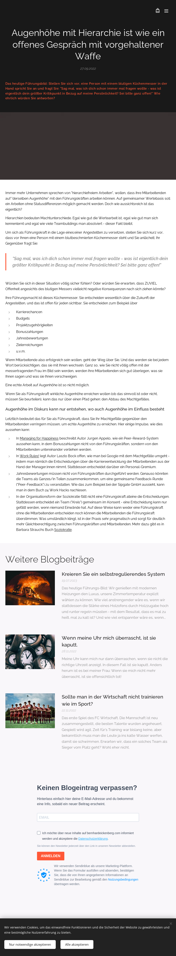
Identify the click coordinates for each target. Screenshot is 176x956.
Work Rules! (29, 456)
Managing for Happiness (39, 439)
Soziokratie (63, 530)
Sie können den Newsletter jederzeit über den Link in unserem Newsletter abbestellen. (86, 845)
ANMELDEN (50, 856)
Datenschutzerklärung (93, 838)
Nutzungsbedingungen (123, 879)
